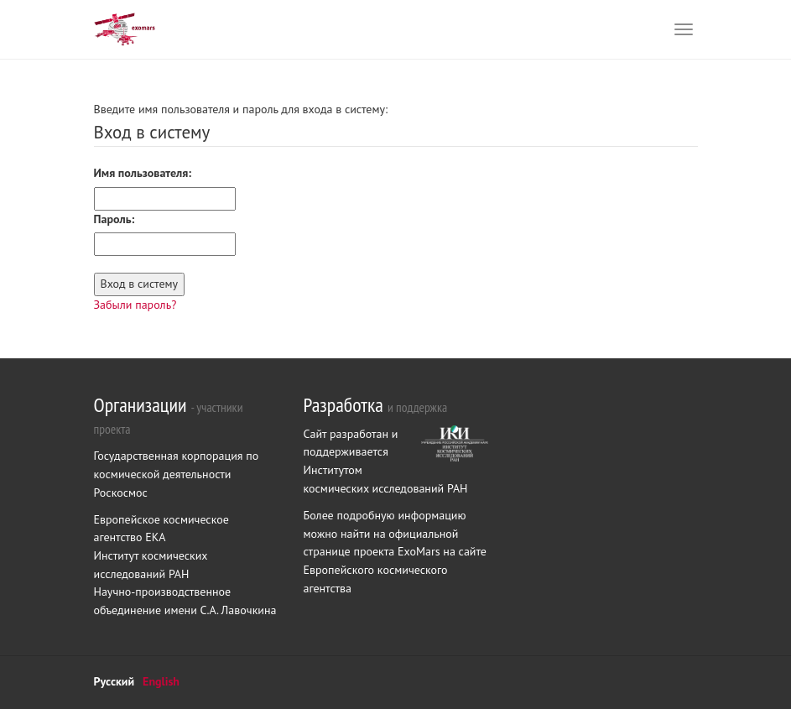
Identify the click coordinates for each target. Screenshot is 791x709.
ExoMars (420, 551)
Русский (114, 681)
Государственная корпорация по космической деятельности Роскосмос (176, 473)
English (161, 681)
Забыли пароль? (135, 304)
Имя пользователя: (143, 172)
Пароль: (114, 219)
